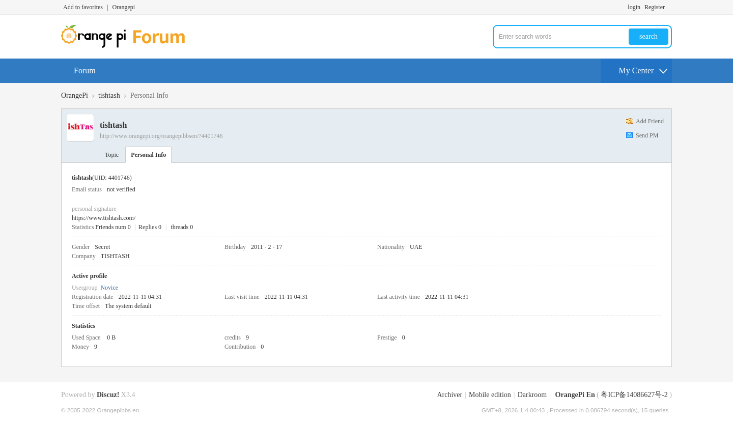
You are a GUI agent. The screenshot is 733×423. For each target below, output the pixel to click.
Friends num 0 (112, 227)
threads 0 (182, 227)
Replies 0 (149, 227)
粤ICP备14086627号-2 (634, 395)
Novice (109, 287)
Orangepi (123, 7)
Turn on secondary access (669, 7)
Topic (112, 154)
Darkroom (532, 395)
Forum (85, 70)
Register (654, 7)
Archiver (449, 395)
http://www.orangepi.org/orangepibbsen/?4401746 (161, 135)
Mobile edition (490, 395)
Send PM (647, 135)
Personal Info (148, 154)
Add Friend (650, 121)
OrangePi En (575, 395)
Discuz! (108, 395)
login (634, 7)
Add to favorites (83, 7)
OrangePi (74, 95)
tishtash (109, 95)
